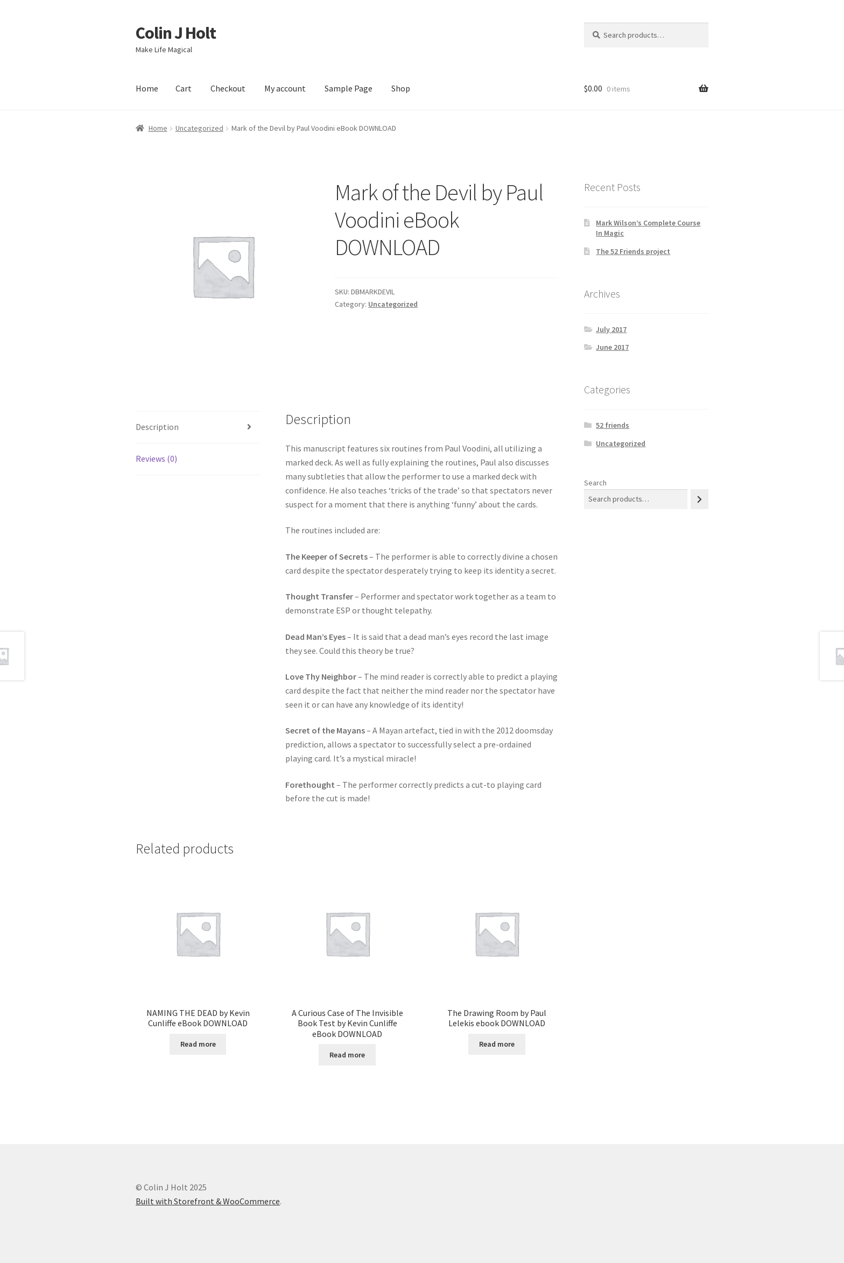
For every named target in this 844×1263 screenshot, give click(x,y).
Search (595, 483)
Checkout (227, 88)
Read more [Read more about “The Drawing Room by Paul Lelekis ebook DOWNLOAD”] (497, 1044)
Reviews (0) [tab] (156, 458)
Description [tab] (157, 426)
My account (285, 88)
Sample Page (348, 88)
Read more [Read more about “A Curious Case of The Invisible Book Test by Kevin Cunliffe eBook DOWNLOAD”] (347, 1055)
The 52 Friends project (633, 251)
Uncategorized (199, 128)
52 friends (612, 425)
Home (147, 88)
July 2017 (611, 329)
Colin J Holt (176, 33)
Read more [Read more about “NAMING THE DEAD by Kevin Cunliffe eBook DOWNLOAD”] (198, 1044)
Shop (400, 88)
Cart (183, 88)
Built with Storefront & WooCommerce (208, 1201)
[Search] (699, 499)
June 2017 (612, 347)
